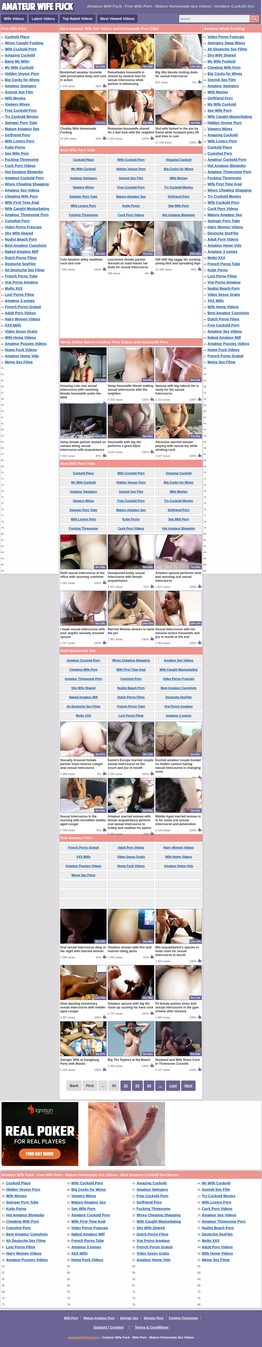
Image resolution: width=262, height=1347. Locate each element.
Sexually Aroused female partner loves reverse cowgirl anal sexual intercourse (81, 764)
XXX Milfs (13, 325)
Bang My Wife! (17, 61)
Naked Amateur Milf (21, 252)
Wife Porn (71, 1318)
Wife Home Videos (20, 337)
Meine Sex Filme (19, 362)
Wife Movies (15, 98)
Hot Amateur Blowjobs (24, 172)
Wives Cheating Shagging (27, 184)
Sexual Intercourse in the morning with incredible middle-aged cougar (83, 820)
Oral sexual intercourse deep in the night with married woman (83, 949)
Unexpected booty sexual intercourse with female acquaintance (126, 576)
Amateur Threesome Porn (27, 215)
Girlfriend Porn (17, 135)
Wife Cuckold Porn (21, 49)
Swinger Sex (129, 1318)
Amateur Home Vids (22, 356)
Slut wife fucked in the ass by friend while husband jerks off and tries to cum (177, 132)
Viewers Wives (17, 104)
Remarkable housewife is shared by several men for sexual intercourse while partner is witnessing (127, 78)
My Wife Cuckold (19, 67)
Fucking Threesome (22, 160)
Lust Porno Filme (19, 295)
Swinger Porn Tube (21, 123)
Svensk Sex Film (19, 92)
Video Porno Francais (23, 227)
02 (126, 1086)
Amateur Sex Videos (22, 190)
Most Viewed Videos (117, 19)
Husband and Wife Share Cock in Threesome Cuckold (177, 1061)
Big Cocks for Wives (22, 80)
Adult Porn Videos (20, 313)
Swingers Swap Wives (226, 43)
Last (173, 1086)
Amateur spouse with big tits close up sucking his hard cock (130, 1005)
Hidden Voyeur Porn (22, 74)
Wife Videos (14, 19)
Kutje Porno (15, 147)
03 (137, 1086)
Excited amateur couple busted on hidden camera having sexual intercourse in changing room (178, 765)
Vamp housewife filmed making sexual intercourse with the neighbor (130, 389)
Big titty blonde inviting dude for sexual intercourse (176, 74)
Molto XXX (14, 288)
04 (149, 1086)
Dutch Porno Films (21, 258)
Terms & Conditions (152, 1327)
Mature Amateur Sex (22, 129)
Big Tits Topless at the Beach (129, 1060)
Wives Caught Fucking (24, 43)
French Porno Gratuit (23, 307)
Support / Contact (108, 1327)
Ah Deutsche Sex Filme (25, 270)
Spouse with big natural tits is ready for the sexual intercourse (177, 389)
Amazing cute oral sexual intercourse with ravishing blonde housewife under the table (80, 391)
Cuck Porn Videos (20, 166)
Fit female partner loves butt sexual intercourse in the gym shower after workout (177, 1007)
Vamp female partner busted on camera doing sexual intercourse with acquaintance (83, 446)
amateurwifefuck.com (83, 1337)
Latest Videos (43, 19)
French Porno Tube (21, 276)
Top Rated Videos (78, 19)
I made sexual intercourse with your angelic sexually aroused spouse (82, 633)
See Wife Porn (17, 153)
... (160, 1086)
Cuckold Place (17, 37)
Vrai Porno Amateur (21, 282)
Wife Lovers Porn (19, 141)
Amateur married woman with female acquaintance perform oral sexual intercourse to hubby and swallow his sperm (129, 822)
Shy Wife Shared (19, 233)
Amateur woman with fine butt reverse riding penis (129, 949)
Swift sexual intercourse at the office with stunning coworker (82, 575)
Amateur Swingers (20, 86)
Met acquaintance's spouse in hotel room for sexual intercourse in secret (177, 951)
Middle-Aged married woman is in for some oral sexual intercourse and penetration (178, 820)
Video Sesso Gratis (21, 331)
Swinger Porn (153, 1318)
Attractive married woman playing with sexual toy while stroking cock (176, 446)
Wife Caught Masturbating (27, 209)
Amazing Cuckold (20, 55)
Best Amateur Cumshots (26, 245)
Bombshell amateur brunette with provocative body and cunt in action (83, 76)
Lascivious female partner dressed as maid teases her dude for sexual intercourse (128, 263)
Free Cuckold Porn (21, 110)
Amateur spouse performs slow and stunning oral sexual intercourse (178, 576)
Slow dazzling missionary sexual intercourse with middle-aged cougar (83, 1007)
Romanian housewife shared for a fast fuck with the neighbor (131, 130)
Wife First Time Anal (22, 202)
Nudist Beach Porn (21, 239)
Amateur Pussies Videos (26, 344)
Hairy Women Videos (22, 319)
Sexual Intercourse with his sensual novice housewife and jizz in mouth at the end (177, 633)
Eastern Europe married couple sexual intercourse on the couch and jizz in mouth (130, 764)
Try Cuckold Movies (21, 117)
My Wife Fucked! (222, 61)
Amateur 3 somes (20, 301)
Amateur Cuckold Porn (24, 178)
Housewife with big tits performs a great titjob (124, 444)
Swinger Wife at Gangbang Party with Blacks (79, 1061)
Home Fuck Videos (21, 350)
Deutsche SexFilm (20, 264)
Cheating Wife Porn (21, 196)
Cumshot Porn (17, 221)
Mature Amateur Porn (99, 1318)
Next (188, 1086)
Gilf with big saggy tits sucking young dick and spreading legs (178, 261)
